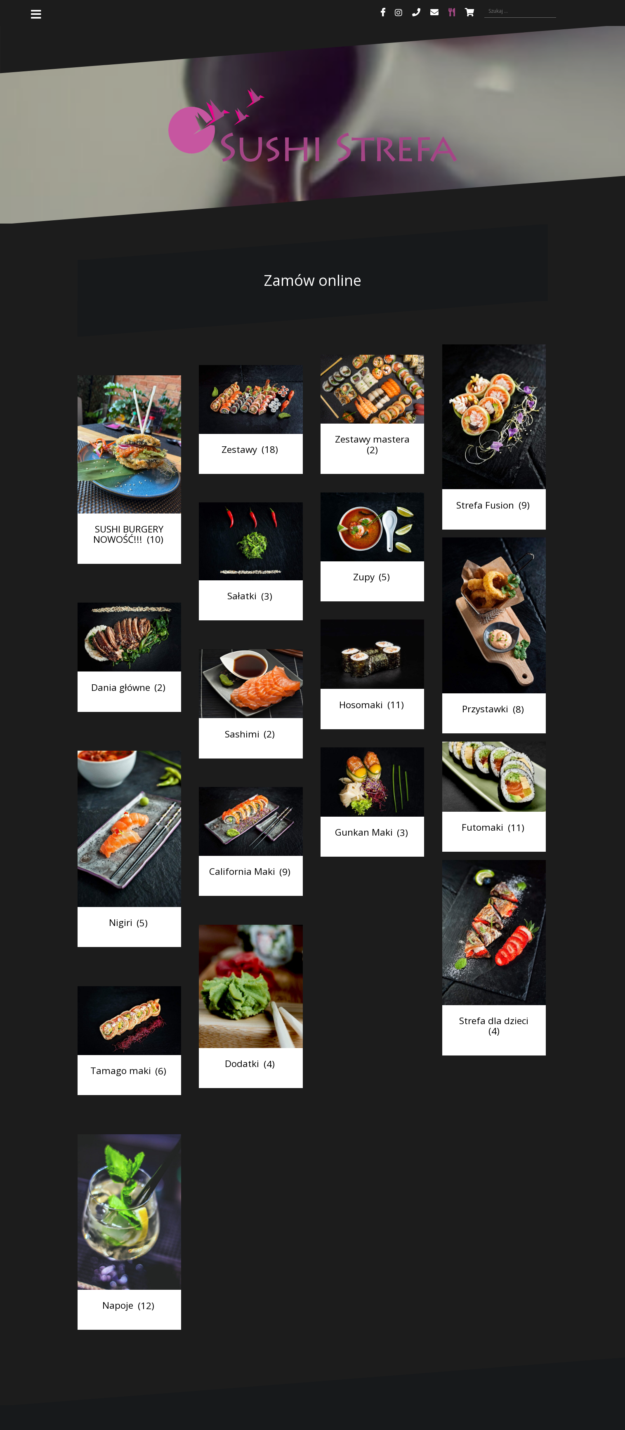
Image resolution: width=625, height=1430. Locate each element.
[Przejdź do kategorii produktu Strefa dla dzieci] (494, 950)
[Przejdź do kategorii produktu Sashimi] (250, 696)
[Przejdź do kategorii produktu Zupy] (372, 539)
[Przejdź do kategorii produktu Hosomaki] (372, 667)
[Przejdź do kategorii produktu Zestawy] (250, 412)
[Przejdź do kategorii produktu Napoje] (129, 1224)
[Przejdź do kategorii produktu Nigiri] (129, 842)
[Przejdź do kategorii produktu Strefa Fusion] (494, 429)
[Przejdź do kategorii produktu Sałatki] (250, 554)
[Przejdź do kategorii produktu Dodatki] (250, 999)
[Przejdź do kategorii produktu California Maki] (250, 834)
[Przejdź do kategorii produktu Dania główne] (129, 650)
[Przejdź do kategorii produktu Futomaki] (494, 789)
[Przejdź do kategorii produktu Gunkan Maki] (372, 794)
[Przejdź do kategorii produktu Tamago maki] (129, 1033)
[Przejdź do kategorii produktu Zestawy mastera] (372, 407)
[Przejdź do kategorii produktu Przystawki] (494, 628)
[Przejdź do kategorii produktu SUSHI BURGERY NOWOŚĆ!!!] (129, 462)
